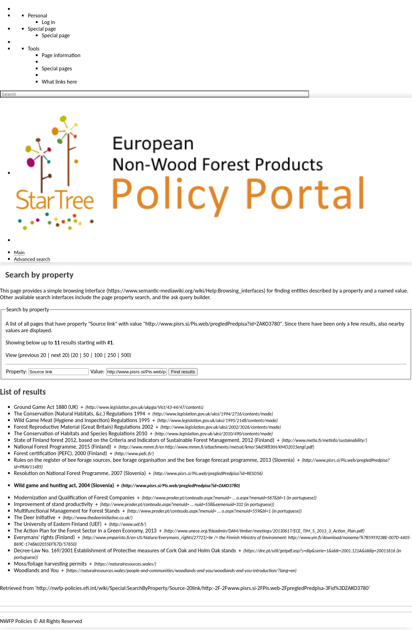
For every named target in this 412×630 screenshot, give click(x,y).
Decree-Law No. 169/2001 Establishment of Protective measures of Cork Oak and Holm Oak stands (125, 550)
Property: (16, 371)
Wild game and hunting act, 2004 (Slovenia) (64, 485)
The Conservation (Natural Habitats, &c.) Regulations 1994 (79, 413)
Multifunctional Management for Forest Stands (67, 510)
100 (98, 355)
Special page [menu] (42, 28)
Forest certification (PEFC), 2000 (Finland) (60, 453)
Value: (97, 371)
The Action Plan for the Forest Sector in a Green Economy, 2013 (85, 530)
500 (125, 355)
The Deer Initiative (34, 517)
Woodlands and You (36, 570)
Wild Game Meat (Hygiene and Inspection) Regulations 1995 (82, 420)
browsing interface (84, 290)
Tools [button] (33, 48)
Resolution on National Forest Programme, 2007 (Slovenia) (80, 473)
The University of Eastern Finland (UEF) (58, 524)
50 (86, 355)
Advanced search (32, 259)
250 (112, 355)
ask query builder (190, 297)
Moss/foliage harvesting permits (50, 563)
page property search (126, 297)
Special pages (57, 68)
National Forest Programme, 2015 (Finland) (62, 446)
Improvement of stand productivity (53, 504)
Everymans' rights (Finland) (44, 537)
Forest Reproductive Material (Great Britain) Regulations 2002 (83, 426)
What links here (59, 81)
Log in (48, 22)
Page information (61, 55)
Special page (56, 35)
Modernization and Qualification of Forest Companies (74, 497)
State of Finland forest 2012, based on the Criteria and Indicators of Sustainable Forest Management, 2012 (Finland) (144, 440)
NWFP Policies (16, 621)
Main (19, 252)
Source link (102, 323)
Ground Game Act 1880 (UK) (46, 407)
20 (75, 355)
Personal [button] (37, 15)
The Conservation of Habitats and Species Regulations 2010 (80, 433)
